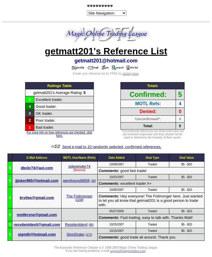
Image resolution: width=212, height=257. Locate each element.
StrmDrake (75, 234)
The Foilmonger (79, 196)
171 (88, 234)
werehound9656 (76, 180)
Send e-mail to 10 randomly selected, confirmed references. (111, 147)
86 (91, 224)
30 (93, 180)
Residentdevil (76, 224)
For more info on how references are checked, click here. (59, 134)
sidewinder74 (79, 166)
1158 (79, 199)
